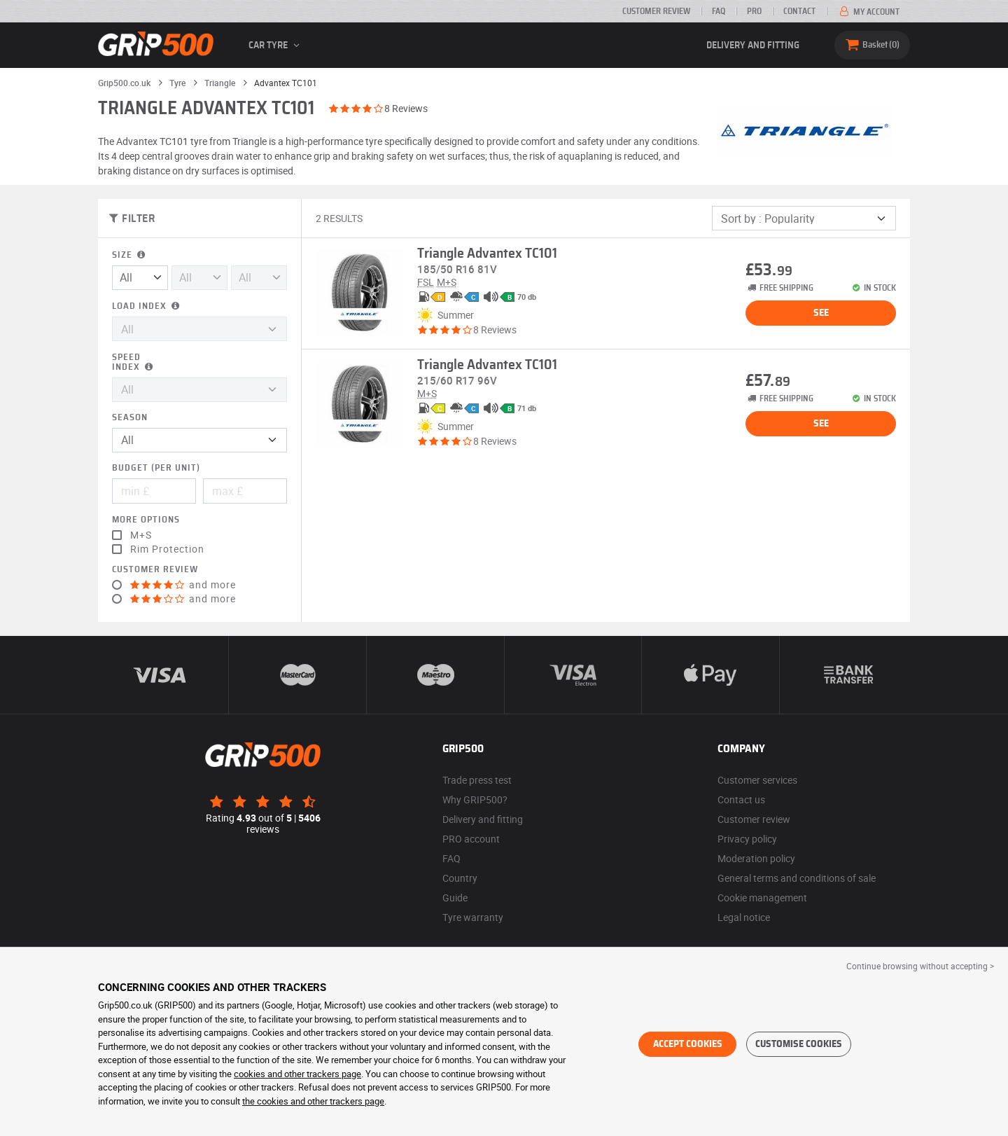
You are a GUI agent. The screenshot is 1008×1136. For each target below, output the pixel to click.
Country (459, 878)
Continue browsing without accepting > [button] (920, 965)
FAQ (718, 11)
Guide (455, 897)
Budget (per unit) (156, 468)
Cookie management (762, 897)
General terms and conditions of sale (797, 878)
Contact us (741, 799)
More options (146, 520)
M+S (141, 535)
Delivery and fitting (752, 45)
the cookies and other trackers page (313, 1101)
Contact (799, 11)
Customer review (656, 11)
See (821, 313)
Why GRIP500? (474, 799)
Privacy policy (747, 838)
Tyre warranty (472, 917)
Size (130, 255)
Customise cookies (798, 1044)
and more (183, 585)
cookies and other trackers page (297, 1073)
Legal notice (744, 917)
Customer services (757, 780)
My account (868, 12)
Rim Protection (167, 549)
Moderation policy (756, 858)
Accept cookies (687, 1044)
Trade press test (477, 780)
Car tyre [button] (276, 45)
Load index (147, 306)
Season (130, 417)
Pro (754, 11)
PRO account (471, 838)
